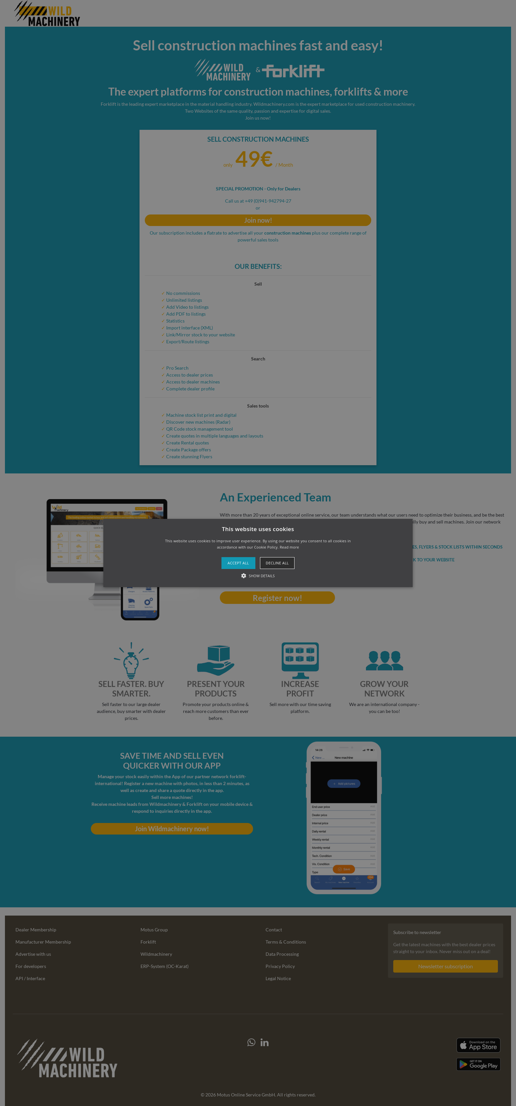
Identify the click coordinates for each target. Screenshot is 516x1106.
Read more (289, 547)
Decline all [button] (277, 562)
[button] (258, 553)
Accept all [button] (238, 562)
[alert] (258, 553)
